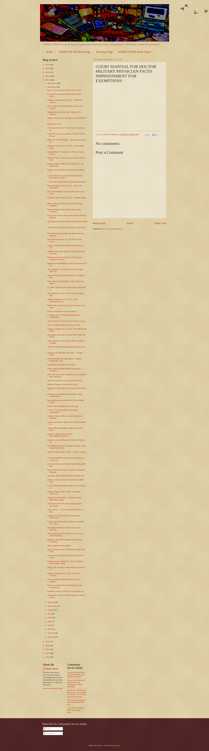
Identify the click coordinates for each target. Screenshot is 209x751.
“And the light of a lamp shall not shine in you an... (67, 321)
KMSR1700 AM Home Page (75, 51)
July (49, 614)
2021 (47, 80)
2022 (47, 76)
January (51, 637)
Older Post (160, 223)
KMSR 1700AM (52, 669)
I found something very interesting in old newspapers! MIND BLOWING (76, 683)
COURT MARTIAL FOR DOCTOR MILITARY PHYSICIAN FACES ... (65, 177)
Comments (49, 733)
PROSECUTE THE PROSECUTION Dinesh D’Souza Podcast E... (64, 258)
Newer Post (99, 223)
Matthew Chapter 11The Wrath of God (62, 384)
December (52, 83)
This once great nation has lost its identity (63, 325)
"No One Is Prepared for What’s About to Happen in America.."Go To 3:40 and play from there (76, 693)
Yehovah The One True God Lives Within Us (64, 381)
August (51, 610)
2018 (47, 649)
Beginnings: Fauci (54, 124)
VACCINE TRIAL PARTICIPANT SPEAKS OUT (65, 476)
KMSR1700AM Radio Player (134, 51)
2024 (47, 68)
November (52, 87)
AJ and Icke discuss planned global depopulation (66, 182)
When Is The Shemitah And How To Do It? (64, 90)
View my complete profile (53, 688)
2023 (47, 72)
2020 (47, 642)
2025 (47, 65)
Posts (47, 729)
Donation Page (104, 51)
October (51, 602)
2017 (47, 653)
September (52, 606)
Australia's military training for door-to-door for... (66, 591)
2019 (47, 646)
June (50, 618)
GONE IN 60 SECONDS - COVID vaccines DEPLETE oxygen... (64, 499)
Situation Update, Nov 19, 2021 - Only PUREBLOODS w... (62, 300)
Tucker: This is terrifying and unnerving (62, 406)
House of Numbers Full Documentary (62, 311)
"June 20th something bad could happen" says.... (75, 710)
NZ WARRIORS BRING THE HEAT (61, 365)
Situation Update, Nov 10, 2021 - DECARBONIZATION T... (60, 435)
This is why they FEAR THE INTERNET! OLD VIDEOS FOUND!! (76, 674)
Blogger (117, 745)
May (50, 621)
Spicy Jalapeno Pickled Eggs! (59, 546)
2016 (47, 657)
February (51, 633)
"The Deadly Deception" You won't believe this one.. (76, 702)
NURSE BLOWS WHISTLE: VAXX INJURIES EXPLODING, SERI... (65, 562)
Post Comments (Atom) (113, 229)
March (50, 629)
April (50, 625)
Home (49, 51)
